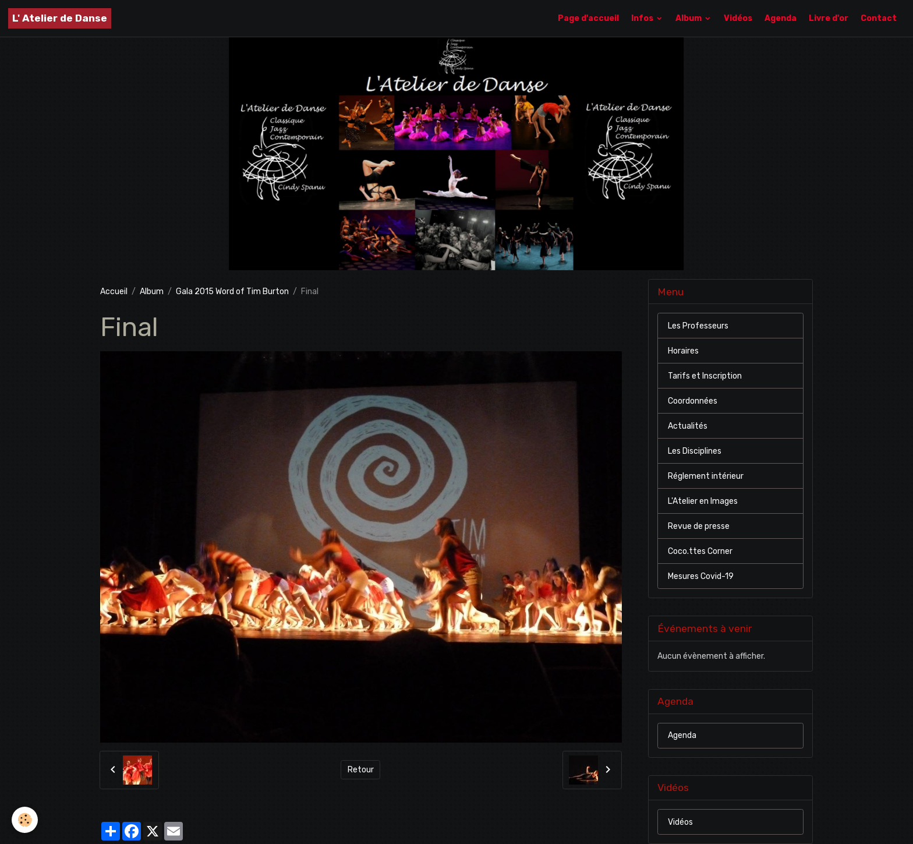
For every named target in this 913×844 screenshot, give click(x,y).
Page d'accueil (588, 18)
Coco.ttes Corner (700, 551)
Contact (879, 18)
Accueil (114, 291)
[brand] (59, 18)
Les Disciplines (694, 451)
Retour (361, 770)
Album (689, 18)
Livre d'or (828, 18)
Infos (643, 18)
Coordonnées (692, 401)
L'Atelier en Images (703, 501)
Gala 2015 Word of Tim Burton (232, 291)
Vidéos (738, 18)
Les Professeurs (698, 326)
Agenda (781, 18)
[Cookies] (25, 820)
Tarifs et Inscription (705, 376)
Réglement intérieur (706, 476)
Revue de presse (699, 526)
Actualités (687, 426)
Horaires (683, 351)
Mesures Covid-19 (701, 576)
